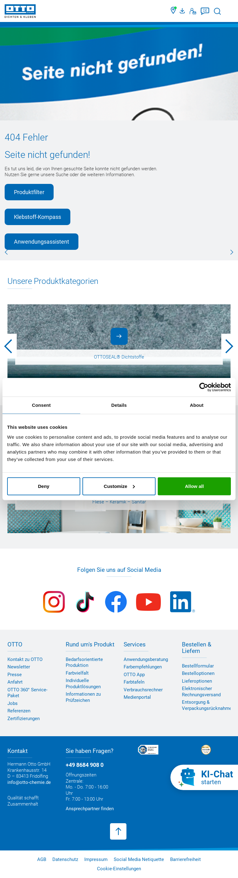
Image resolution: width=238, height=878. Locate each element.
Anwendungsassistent (41, 241)
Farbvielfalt (77, 673)
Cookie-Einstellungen (119, 868)
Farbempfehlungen (143, 667)
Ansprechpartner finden (90, 808)
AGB (41, 859)
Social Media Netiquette (139, 859)
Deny (43, 486)
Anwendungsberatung (146, 659)
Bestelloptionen (198, 673)
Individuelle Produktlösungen (83, 683)
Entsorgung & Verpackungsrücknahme (207, 705)
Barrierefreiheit (185, 859)
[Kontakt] (193, 11)
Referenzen (18, 711)
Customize (119, 486)
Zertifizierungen (23, 718)
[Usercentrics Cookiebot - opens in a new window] (204, 387)
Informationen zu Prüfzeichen (83, 697)
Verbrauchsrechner (143, 690)
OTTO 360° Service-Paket (27, 693)
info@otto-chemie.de (29, 782)
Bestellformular (198, 666)
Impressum (96, 859)
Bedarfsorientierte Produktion (84, 662)
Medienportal (137, 697)
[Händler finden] (174, 11)
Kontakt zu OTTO (24, 659)
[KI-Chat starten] (204, 777)
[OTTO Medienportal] (183, 11)
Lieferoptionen (197, 681)
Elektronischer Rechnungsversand (201, 692)
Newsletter (18, 667)
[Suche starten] (217, 11)
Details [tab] (119, 405)
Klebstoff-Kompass (37, 217)
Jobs (12, 703)
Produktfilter (29, 192)
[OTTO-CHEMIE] (20, 12)
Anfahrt (15, 682)
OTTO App (134, 674)
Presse (14, 674)
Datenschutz (65, 859)
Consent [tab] (41, 405)
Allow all (194, 486)
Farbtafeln (134, 682)
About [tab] (197, 405)
